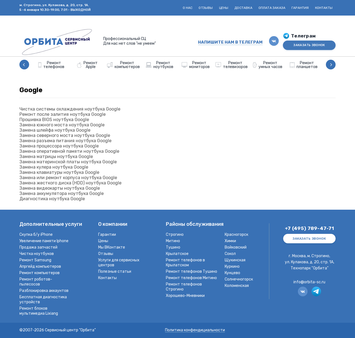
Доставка (243, 8)
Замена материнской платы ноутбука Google (68, 161)
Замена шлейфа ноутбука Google (54, 130)
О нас (188, 8)
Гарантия (300, 8)
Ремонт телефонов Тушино (191, 271)
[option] (51, 64)
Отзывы (206, 8)
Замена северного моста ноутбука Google (64, 135)
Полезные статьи (114, 271)
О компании (112, 224)
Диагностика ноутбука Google (52, 198)
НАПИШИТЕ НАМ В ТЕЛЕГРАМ (230, 42)
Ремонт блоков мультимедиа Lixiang (38, 311)
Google (30, 90)
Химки (230, 241)
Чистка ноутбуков (36, 253)
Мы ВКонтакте (111, 247)
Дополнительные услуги (50, 224)
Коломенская (237, 285)
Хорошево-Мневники (185, 295)
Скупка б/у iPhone (36, 234)
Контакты (324, 8)
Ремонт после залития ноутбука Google (62, 114)
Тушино (173, 247)
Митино (173, 241)
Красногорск (236, 234)
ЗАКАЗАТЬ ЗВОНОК (309, 45)
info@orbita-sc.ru (309, 282)
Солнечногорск (239, 279)
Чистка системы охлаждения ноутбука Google (69, 109)
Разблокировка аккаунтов (44, 290)
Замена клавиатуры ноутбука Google (59, 172)
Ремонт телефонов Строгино (184, 287)
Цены (224, 8)
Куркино (232, 266)
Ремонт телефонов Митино (191, 278)
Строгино (175, 234)
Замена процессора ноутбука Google (59, 146)
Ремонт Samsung (35, 260)
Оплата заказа (271, 8)
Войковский (236, 247)
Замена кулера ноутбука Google (53, 167)
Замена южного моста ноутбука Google (62, 124)
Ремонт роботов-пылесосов (35, 282)
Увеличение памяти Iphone (44, 241)
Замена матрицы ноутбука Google (56, 156)
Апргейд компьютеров (40, 266)
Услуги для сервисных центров (119, 262)
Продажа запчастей (38, 247)
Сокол (230, 253)
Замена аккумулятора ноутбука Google (61, 193)
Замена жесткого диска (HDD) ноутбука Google (70, 183)
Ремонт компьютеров (39, 273)
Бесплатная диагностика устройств (43, 299)
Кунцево (232, 273)
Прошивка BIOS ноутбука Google (54, 119)
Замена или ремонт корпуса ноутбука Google (68, 177)
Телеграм (303, 36)
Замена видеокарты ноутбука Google (59, 188)
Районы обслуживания (195, 224)
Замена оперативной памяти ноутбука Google (69, 151)
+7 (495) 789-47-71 (309, 228)
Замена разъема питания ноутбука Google (65, 140)
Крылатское (177, 253)
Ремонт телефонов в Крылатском (185, 262)
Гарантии (107, 234)
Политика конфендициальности (195, 330)
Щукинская (235, 260)
